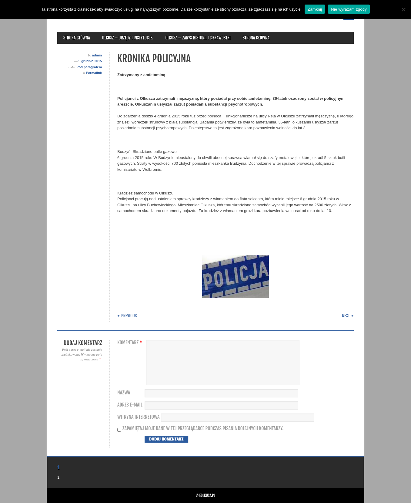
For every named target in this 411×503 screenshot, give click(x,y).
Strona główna (76, 37)
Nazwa (123, 393)
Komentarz (130, 343)
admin (97, 55)
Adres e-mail (129, 405)
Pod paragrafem (89, 67)
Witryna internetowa (138, 417)
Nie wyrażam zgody (349, 9)
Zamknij (315, 9)
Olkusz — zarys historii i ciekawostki (197, 37)
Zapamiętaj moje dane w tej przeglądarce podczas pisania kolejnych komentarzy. (203, 428)
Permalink (94, 73)
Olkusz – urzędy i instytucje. (127, 37)
